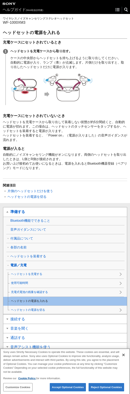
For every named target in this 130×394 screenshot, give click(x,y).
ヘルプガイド (23, 9)
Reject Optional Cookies (106, 389)
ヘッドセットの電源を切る (27, 196)
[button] (126, 10)
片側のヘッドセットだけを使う (30, 191)
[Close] (123, 356)
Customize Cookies (17, 389)
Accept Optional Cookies (68, 389)
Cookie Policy (27, 380)
